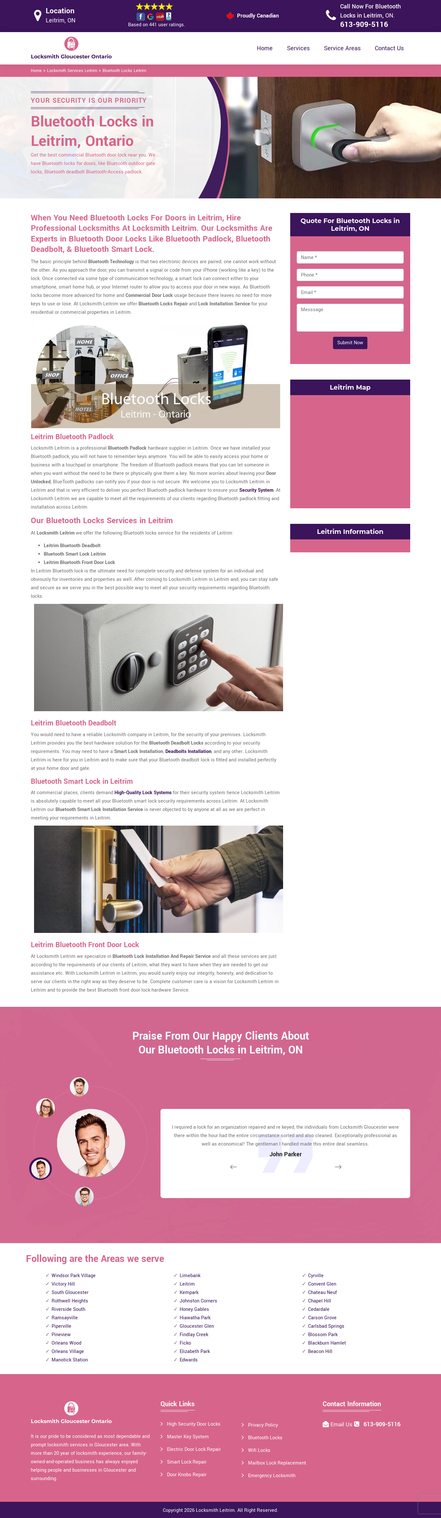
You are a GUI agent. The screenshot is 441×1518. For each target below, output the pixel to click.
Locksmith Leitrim (215, 1510)
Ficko (185, 1343)
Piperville (61, 1326)
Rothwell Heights (70, 1301)
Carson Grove (322, 1317)
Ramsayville (65, 1317)
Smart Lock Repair (187, 1462)
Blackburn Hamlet (327, 1343)
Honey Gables (194, 1309)
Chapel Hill (319, 1301)
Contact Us (389, 48)
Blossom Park (323, 1334)
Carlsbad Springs (326, 1326)
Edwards (189, 1360)
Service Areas (342, 48)
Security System (256, 490)
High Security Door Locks (193, 1424)
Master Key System (188, 1436)
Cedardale (318, 1309)
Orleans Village (68, 1351)
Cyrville (316, 1275)
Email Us (342, 1424)
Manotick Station (70, 1360)
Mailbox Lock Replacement (277, 1463)
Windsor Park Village (74, 1275)
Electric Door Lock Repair (194, 1449)
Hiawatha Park (195, 1317)
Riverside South (68, 1309)
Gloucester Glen (197, 1326)
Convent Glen (322, 1284)
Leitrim (187, 1284)
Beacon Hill (320, 1351)
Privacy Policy (263, 1425)
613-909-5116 (364, 24)
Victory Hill (63, 1284)
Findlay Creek (194, 1334)
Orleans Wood (66, 1343)
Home (265, 48)
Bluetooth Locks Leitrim (124, 71)
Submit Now (350, 342)
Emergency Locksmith (271, 1475)
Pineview (61, 1334)
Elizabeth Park (195, 1351)
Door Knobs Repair (187, 1474)
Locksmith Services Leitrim (72, 71)
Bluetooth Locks (265, 1437)
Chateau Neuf (322, 1292)
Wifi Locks (259, 1450)
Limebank (190, 1275)
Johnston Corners (198, 1301)
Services (298, 48)
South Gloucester (70, 1292)
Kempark (189, 1292)
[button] (84, 1196)
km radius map (350, 450)
